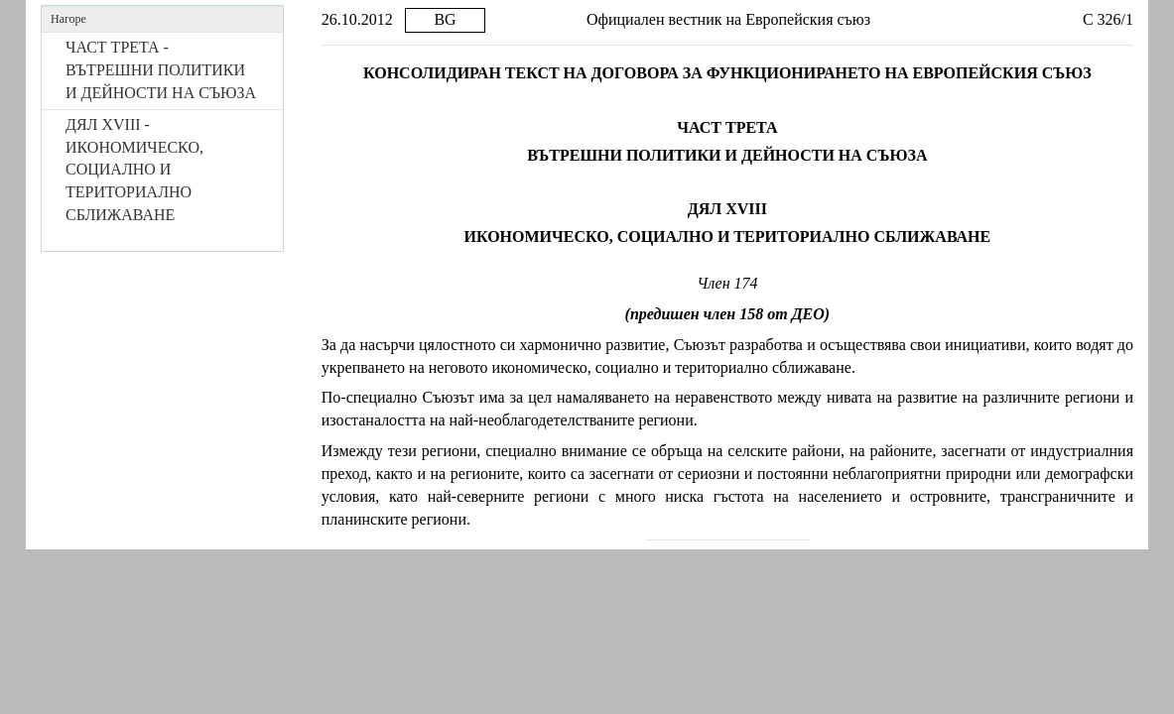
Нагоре (68, 19)
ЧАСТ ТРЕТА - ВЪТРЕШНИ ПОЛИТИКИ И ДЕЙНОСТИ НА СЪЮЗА (160, 70)
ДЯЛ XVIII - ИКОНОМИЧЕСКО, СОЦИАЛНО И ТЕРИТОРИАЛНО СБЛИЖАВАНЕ (134, 169)
